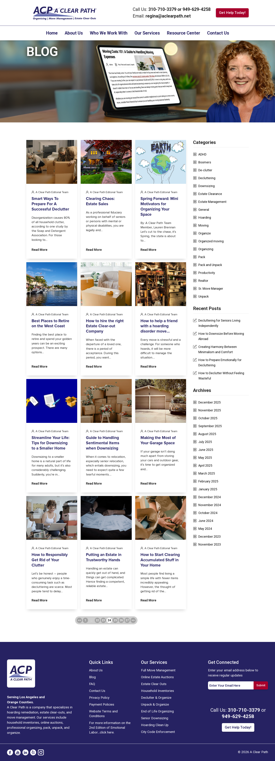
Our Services (147, 33)
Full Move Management (158, 670)
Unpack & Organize (155, 704)
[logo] (21, 673)
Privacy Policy (99, 698)
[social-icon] (10, 752)
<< (79, 637)
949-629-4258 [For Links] (197, 9)
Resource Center (183, 33)
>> (133, 637)
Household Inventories (157, 691)
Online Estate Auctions (157, 677)
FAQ (92, 684)
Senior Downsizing (154, 718)
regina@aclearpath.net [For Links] (168, 16)
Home (52, 33)
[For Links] (64, 12)
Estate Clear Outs (153, 684)
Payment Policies (101, 704)
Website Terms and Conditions (103, 713)
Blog (92, 677)
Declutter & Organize (156, 698)
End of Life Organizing (157, 711)
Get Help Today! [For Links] (232, 13)
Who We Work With (109, 33)
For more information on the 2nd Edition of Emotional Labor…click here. (109, 727)
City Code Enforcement (158, 732)
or (179, 9)
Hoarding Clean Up (155, 725)
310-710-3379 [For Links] (162, 9)
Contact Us (218, 33)
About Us (74, 33)
